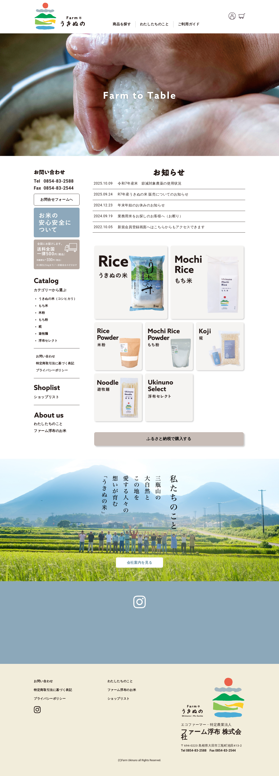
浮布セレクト (48, 341)
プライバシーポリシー (52, 370)
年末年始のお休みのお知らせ (141, 205)
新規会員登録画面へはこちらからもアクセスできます (161, 227)
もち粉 (43, 320)
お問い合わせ (45, 356)
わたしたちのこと (48, 424)
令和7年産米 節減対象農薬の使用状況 (150, 183)
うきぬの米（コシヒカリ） (58, 299)
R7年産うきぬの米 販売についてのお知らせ (153, 194)
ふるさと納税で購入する (168, 439)
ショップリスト (46, 397)
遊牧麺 (43, 334)
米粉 (42, 313)
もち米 (43, 306)
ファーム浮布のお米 (50, 431)
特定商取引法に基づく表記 (55, 363)
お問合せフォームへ (56, 199)
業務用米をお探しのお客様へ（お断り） (150, 216)
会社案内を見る (139, 562)
